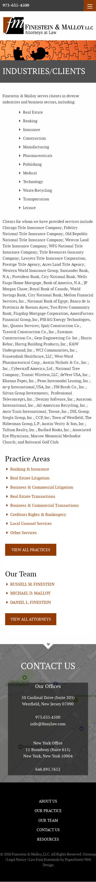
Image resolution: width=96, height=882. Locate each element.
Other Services (23, 532)
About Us (48, 801)
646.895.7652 (47, 769)
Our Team (48, 820)
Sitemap (89, 854)
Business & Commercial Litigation (41, 487)
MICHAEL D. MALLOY (30, 593)
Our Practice (48, 810)
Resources (48, 839)
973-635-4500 (16, 5)
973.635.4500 (47, 717)
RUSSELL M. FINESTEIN (32, 584)
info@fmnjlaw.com (48, 724)
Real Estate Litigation (30, 478)
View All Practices (31, 549)
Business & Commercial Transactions (44, 505)
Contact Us (48, 829)
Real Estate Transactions (32, 496)
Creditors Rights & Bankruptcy (38, 514)
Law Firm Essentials (44, 859)
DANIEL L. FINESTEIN (30, 602)
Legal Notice (16, 859)
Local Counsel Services (31, 523)
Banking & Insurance (29, 469)
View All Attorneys (30, 619)
